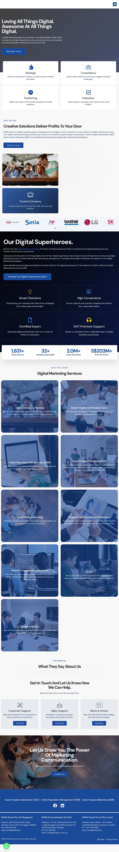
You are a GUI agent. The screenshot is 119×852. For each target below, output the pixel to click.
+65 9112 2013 (10, 835)
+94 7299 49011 (92, 835)
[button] (115, 4)
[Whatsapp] (6, 846)
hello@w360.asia (13, 838)
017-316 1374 (50, 838)
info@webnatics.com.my (57, 840)
